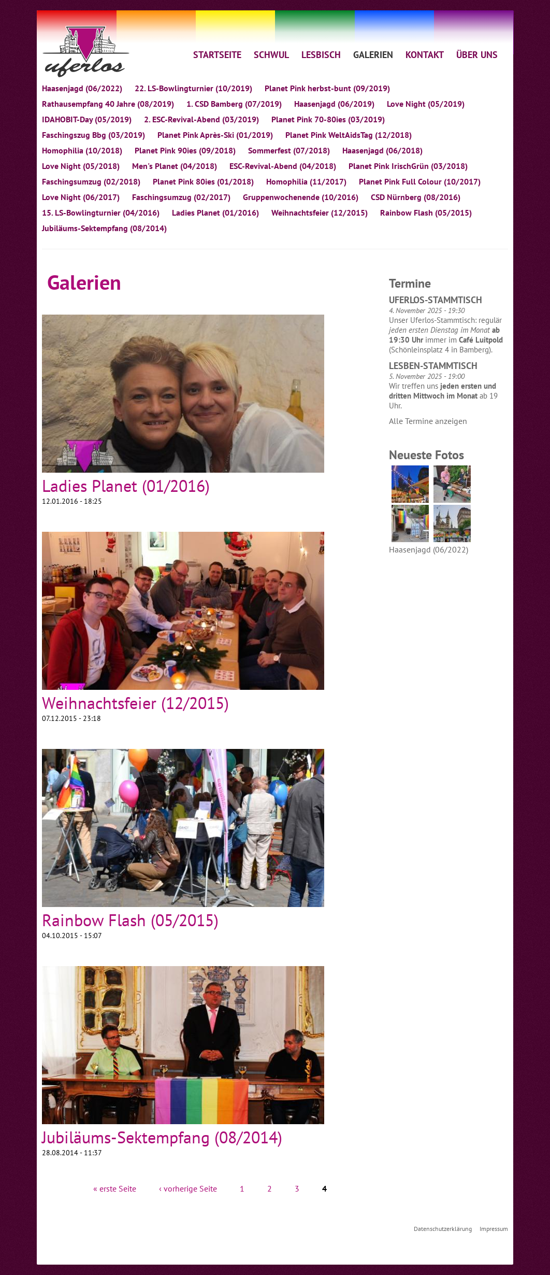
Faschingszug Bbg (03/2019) (93, 135)
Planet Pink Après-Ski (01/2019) (215, 135)
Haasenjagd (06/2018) (382, 150)
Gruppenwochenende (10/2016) (300, 197)
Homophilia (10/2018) (82, 150)
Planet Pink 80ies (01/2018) (203, 181)
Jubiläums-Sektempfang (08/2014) (104, 228)
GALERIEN (373, 54)
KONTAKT (425, 54)
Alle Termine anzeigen (428, 421)
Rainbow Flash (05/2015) (426, 212)
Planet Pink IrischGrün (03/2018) (408, 166)
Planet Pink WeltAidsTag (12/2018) (348, 135)
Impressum (494, 1228)
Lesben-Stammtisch (433, 366)
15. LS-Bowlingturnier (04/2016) (101, 212)
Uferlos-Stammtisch (435, 300)
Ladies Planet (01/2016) (215, 212)
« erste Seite (114, 1188)
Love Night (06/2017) (81, 197)
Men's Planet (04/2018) (174, 166)
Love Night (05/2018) (81, 166)
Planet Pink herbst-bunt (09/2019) (327, 88)
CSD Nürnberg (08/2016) (415, 197)
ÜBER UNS (477, 54)
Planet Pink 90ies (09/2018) (185, 150)
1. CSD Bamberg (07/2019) (234, 103)
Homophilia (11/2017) (306, 181)
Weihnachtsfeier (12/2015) (319, 212)
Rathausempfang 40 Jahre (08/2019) (108, 103)
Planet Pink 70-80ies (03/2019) (328, 119)
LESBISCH (321, 54)
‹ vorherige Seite (188, 1188)
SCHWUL (271, 54)
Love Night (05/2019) (426, 103)
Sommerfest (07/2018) (289, 150)
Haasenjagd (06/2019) (334, 103)
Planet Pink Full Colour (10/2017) (420, 181)
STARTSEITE (217, 54)
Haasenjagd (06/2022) (82, 88)
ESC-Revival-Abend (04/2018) (282, 166)
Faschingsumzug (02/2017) (181, 197)
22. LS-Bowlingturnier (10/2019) (193, 88)
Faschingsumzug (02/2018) (91, 181)
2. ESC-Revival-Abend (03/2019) (201, 119)
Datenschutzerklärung (443, 1228)
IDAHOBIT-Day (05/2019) (87, 119)
